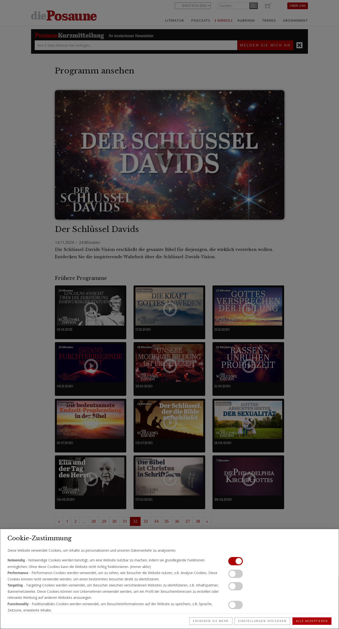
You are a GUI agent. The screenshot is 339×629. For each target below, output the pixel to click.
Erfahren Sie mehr (211, 621)
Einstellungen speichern (262, 621)
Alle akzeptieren (312, 621)
